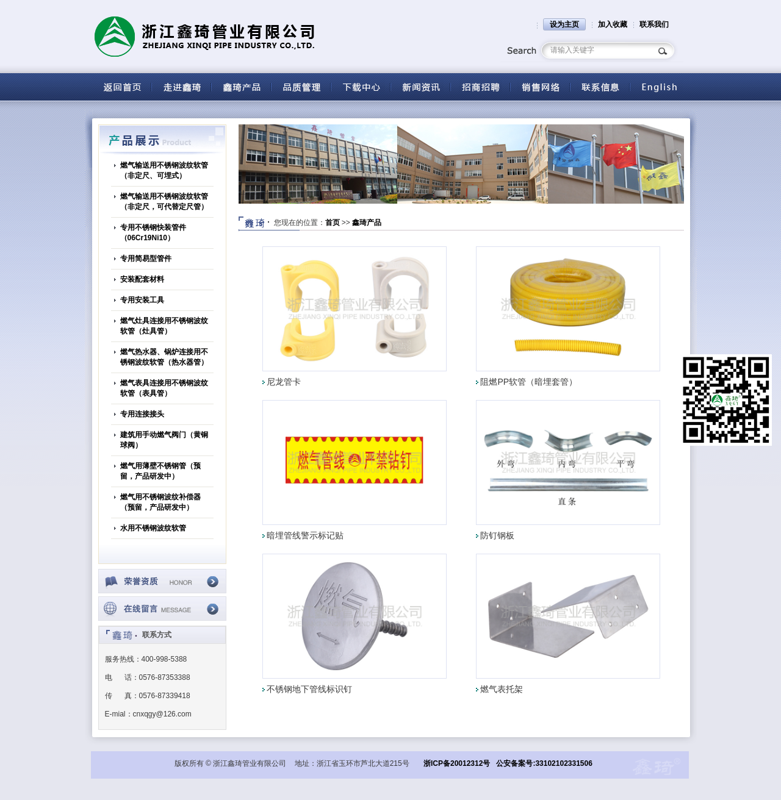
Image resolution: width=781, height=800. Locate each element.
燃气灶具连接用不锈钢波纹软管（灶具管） (164, 325)
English (659, 87)
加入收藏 (612, 24)
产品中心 (241, 87)
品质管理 (301, 87)
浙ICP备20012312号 (456, 763)
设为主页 (564, 24)
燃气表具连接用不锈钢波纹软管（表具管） (164, 388)
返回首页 (121, 87)
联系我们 (654, 24)
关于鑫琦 (181, 87)
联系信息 (600, 87)
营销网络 (540, 87)
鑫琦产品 (366, 222)
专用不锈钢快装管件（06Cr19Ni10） (153, 232)
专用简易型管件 (145, 258)
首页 (332, 222)
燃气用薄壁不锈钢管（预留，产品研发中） (160, 471)
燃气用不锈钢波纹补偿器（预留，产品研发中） (160, 502)
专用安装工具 (142, 300)
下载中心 (360, 87)
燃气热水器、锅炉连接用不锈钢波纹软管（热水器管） (164, 357)
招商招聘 (480, 87)
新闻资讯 (420, 87)
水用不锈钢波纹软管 (153, 528)
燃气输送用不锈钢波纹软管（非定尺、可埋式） (164, 170)
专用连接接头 (142, 414)
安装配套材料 (142, 279)
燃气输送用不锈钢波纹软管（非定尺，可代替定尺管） (164, 201)
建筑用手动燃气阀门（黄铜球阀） (164, 439)
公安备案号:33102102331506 (544, 763)
